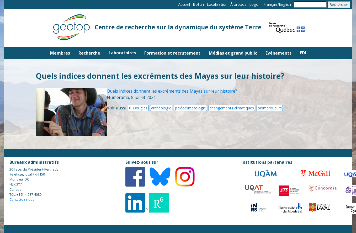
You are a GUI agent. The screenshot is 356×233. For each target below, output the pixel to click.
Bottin (198, 4)
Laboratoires (122, 53)
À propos (238, 4)
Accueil (184, 4)
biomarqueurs (270, 107)
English (285, 4)
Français (270, 4)
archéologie (161, 107)
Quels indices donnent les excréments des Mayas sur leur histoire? (172, 91)
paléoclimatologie (190, 107)
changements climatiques (232, 107)
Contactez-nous (21, 199)
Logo (253, 4)
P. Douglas (138, 107)
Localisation (217, 4)
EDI (303, 53)
